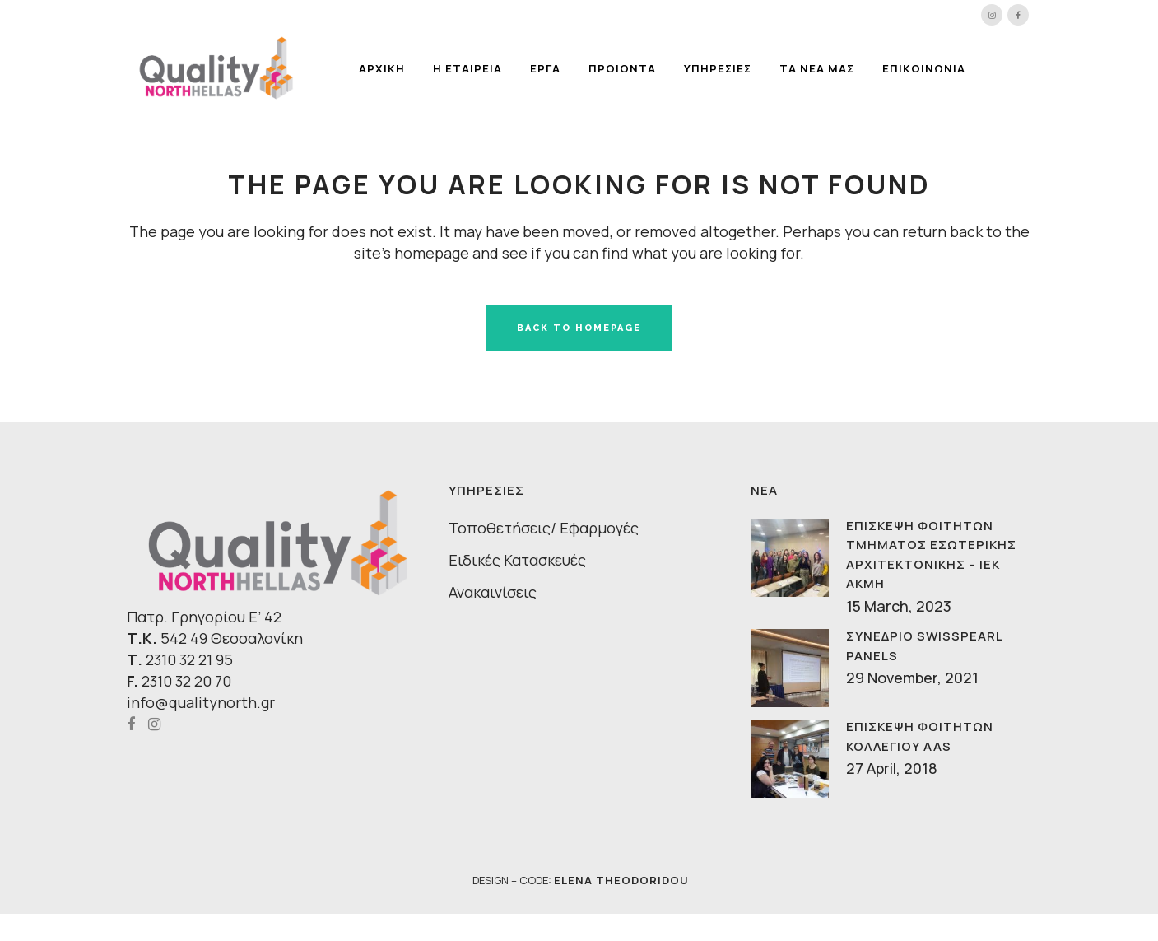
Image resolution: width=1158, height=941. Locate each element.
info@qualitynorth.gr (201, 702)
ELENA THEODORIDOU (621, 880)
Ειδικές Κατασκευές (517, 560)
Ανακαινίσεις (493, 592)
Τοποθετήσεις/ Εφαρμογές (544, 528)
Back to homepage (579, 328)
